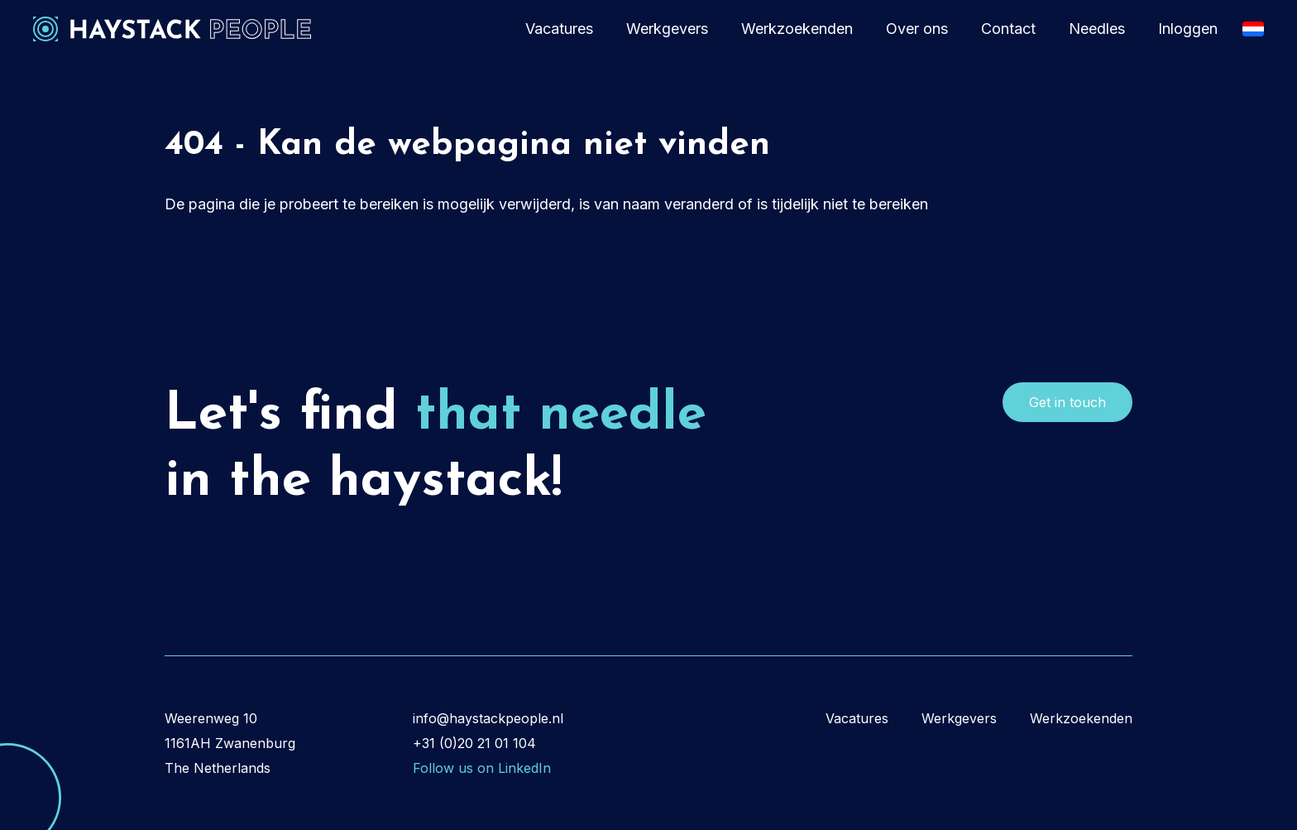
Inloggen (1188, 28)
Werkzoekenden (797, 28)
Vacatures (559, 28)
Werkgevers (667, 28)
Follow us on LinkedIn (482, 768)
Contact (1008, 28)
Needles (1097, 28)
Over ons (917, 28)
